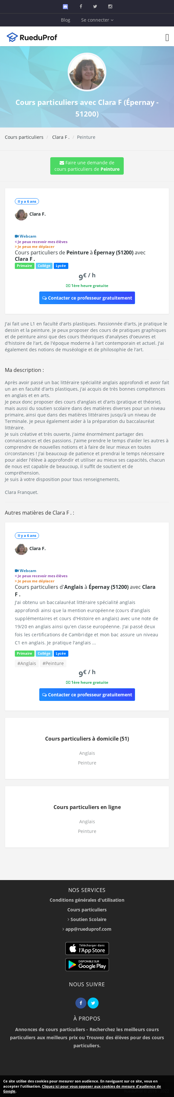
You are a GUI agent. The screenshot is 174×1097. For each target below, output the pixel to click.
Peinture (87, 763)
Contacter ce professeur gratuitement (87, 298)
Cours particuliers (24, 137)
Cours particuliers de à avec (80, 255)
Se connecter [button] (97, 20)
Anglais (87, 753)
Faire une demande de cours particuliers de (87, 165)
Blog (65, 20)
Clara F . (60, 137)
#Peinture (53, 663)
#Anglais (26, 663)
